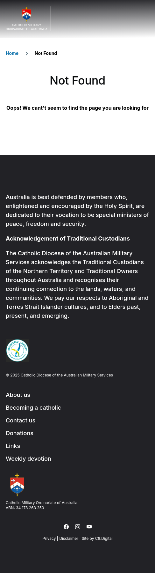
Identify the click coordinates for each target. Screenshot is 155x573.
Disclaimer (68, 538)
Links (13, 446)
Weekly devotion (28, 458)
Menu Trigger (143, 19)
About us (18, 394)
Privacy (49, 538)
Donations (19, 433)
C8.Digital (104, 538)
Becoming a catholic (33, 407)
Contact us (20, 420)
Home (12, 53)
